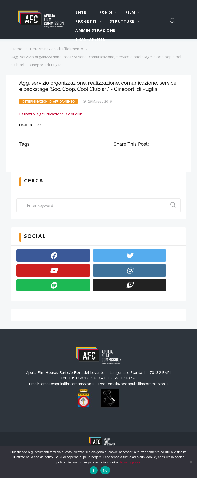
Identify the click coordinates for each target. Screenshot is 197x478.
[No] (190, 461)
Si (93, 470)
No (105, 470)
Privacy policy (130, 462)
